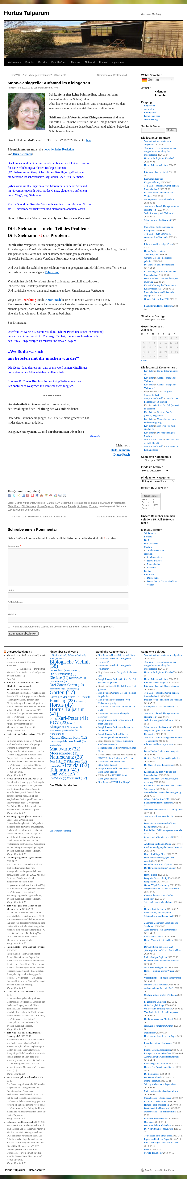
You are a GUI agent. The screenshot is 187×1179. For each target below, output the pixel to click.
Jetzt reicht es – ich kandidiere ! (158, 902)
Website (12, 614)
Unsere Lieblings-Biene (155, 854)
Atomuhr (160, 95)
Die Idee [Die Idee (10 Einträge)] (59, 678)
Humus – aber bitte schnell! (157, 1104)
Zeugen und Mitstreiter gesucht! (159, 837)
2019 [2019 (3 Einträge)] (54, 658)
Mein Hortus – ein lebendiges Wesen (161, 1091)
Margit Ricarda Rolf (48, 87)
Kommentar (14, 546)
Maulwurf (76, 62)
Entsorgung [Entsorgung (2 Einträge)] (73, 689)
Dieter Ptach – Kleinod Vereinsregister (162, 751)
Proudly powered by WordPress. (159, 1170)
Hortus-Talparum (45, 506)
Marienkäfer (150, 1032)
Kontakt (103, 62)
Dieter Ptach (52, 299)
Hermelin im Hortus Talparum (158, 864)
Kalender (160, 91)
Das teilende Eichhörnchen (156, 1108)
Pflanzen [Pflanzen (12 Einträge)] (77, 761)
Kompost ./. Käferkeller (155, 1101)
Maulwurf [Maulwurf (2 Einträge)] (55, 745)
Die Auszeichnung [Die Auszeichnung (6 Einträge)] (63, 674)
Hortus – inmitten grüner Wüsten (159, 971)
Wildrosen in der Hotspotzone (158, 1008)
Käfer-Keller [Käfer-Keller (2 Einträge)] (56, 730)
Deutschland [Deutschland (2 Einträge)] (73, 670)
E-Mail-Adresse (15, 602)
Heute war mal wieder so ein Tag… (160, 1036)
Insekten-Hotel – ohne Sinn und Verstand (25, 947)
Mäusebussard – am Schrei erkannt (160, 1111)
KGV (57, 503)
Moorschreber (153, 564)
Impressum (117, 62)
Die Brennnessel (151, 1074)
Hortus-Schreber (154, 560)
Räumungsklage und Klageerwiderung (24, 857)
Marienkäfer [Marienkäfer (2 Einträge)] (56, 742)
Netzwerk (90, 62)
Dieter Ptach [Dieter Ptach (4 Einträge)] (77, 677)
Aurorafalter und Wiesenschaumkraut (161, 1056)
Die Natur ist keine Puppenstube (159, 264)
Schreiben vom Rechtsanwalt (113, 75)
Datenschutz (152, 578)
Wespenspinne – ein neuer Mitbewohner (162, 977)
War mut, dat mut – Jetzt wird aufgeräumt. (26, 655)
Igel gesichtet (150, 881)
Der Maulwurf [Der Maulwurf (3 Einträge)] (58, 670)
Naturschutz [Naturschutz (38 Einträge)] (67, 757)
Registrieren (150, 105)
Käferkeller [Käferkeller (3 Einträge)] (70, 730)
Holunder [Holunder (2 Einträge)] (81, 701)
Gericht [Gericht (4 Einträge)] (85, 697)
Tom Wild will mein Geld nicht (158, 816)
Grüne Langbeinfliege (154, 1005)
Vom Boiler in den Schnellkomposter (161, 1012)
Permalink (34, 509)
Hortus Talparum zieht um (156, 165)
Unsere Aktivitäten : (19, 651)
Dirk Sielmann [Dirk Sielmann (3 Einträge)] (58, 681)
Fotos (146, 1149)
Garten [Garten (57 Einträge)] (62, 692)
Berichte (30, 62)
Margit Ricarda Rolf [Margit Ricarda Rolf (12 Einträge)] (68, 737)
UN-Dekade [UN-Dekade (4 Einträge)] (58, 778)
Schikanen (82, 506)
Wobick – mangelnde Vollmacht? (159, 213)
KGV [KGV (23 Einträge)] (59, 722)
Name (11, 590)
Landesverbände (154, 557)
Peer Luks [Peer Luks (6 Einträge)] (58, 761)
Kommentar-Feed (152, 116)
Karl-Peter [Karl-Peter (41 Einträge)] (72, 718)
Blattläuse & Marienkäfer (156, 1118)
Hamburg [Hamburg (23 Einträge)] (62, 700)
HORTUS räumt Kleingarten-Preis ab (115, 758)
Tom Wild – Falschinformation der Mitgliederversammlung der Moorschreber (160, 151)
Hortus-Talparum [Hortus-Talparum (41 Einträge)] (67, 711)
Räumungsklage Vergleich (156, 172)
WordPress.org (151, 119)
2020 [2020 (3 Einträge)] (62, 658)
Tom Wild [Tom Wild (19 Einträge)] (62, 774)
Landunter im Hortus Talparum (158, 306)
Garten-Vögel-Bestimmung (156, 885)
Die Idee (43, 62)
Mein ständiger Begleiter (155, 957)
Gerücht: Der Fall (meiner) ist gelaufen (162, 758)
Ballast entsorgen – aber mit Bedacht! (161, 1142)
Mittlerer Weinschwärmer (156, 984)
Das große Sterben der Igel (156, 878)
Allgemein (40, 503)
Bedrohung (28, 299)
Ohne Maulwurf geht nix (155, 967)
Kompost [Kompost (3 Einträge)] (76, 727)
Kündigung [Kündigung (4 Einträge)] (57, 734)
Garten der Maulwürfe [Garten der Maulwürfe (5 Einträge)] (64, 696)
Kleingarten (61, 506)
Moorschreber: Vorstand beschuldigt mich (163, 809)
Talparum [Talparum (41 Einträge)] (64, 770)
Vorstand (78, 503)
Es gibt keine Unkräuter (155, 1001)
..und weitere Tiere (155, 550)
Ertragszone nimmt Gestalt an (158, 1053)
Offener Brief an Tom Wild (156, 299)
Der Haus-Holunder (153, 1077)
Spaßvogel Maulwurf (154, 936)
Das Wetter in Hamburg (60, 830)
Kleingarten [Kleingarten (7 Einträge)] (59, 727)
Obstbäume (149, 1122)
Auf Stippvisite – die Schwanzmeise (160, 929)
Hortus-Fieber (150, 874)
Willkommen (15, 62)
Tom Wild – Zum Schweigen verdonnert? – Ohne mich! (37, 75)
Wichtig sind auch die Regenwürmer (161, 1084)
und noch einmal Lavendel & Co (159, 988)
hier (88, 140)
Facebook (151, 567)
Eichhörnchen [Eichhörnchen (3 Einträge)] (58, 688)
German (150, 80)
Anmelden (149, 109)
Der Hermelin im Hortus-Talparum (160, 868)
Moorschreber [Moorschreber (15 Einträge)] (65, 753)
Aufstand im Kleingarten (113, 503)
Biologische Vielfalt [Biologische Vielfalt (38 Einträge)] (70, 664)
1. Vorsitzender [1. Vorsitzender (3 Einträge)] (58, 655)
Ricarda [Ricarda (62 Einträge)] (75, 765)
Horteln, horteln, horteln (155, 909)
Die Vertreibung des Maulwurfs (158, 1129)
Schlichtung (67, 503)
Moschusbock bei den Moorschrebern (161, 888)
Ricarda (72, 506)
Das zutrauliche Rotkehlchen (157, 1125)
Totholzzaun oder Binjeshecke (158, 1135)
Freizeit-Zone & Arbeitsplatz (157, 1050)
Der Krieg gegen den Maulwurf (158, 1019)
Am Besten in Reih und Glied (157, 844)
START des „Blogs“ (120, 782)
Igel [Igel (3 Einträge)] (53, 719)
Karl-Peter (149, 371)
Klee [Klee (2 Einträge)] (71, 723)
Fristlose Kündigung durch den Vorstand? (163, 847)
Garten (50, 503)
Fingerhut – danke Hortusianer (158, 1043)
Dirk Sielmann (22, 154)
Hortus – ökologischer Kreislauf (159, 158)
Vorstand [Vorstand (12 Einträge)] (77, 778)
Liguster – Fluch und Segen (157, 1139)
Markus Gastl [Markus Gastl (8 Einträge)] (74, 741)
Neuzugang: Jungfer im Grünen (158, 1026)
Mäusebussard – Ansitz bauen (158, 1098)
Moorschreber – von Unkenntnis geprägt (162, 792)
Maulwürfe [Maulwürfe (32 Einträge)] (65, 748)
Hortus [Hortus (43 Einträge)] (62, 705)
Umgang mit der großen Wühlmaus (160, 995)
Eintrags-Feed (150, 112)
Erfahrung (52, 272)
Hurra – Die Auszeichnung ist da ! (160, 1067)
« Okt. (144, 360)
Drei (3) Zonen (59, 62)
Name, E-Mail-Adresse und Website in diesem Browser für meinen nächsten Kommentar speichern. (63, 626)
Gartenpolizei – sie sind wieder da (160, 199)
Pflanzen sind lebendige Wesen (158, 244)
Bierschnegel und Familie (156, 1063)
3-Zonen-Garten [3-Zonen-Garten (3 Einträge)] (77, 655)
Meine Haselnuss (152, 1080)
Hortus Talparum (26, 13)
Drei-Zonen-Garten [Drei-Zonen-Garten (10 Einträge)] (67, 685)
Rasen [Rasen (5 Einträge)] (55, 766)
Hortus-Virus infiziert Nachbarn (158, 940)
